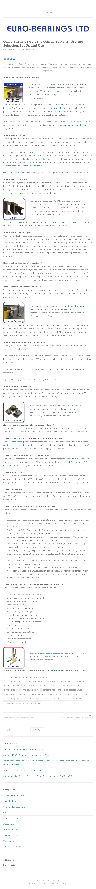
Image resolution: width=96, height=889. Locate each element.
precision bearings (16, 441)
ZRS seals (35, 703)
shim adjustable (76, 222)
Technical (77, 699)
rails (33, 699)
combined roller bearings (42, 686)
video (33, 273)
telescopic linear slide (16, 703)
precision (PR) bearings (15, 699)
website (10, 162)
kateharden (29, 50)
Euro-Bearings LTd (31, 690)
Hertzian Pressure (34, 152)
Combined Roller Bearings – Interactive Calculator (26, 755)
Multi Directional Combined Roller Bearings (70, 716)
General (44, 677)
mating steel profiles (59, 694)
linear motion (38, 694)
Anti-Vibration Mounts (13, 795)
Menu (49, 12)
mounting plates (57, 108)
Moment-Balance (42, 159)
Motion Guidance (11, 829)
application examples (73, 125)
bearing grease (37, 681)
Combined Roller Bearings (41, 84)
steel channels (61, 699)
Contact (56, 670)
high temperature (73, 690)
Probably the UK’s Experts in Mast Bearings (23, 749)
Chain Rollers (9, 801)
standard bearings (27, 445)
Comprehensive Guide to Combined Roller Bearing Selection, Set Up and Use (38, 776)
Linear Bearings (10, 818)
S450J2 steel (44, 699)
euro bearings (11, 690)
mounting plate (63, 405)
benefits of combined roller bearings (67, 681)
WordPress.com (58, 884)
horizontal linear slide (16, 694)
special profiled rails (58, 104)
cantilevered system (15, 686)
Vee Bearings (9, 841)
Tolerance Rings (10, 835)
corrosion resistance (68, 686)
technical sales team (16, 172)
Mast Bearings (9, 824)
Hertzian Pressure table (31, 165)
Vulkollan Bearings (12, 846)
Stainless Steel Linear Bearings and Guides (25, 716)
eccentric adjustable (57, 222)
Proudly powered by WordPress (48, 881)
